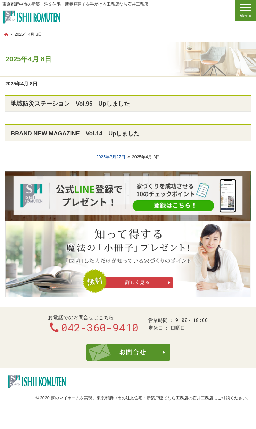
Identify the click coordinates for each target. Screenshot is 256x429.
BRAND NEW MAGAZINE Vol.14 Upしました (75, 133)
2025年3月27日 (110, 157)
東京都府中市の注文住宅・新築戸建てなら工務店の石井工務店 (155, 398)
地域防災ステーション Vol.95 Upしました (70, 103)
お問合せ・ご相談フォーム (128, 352)
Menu (245, 10)
